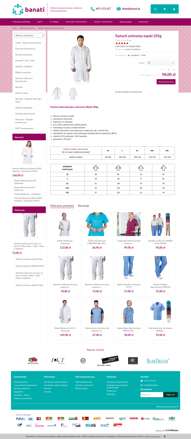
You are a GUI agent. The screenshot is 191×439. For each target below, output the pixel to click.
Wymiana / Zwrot (21, 394)
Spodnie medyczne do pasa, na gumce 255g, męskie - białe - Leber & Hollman (29, 275)
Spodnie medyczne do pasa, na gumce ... (65, 285)
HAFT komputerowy (24, 128)
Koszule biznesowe (23, 54)
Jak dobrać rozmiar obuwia (55, 381)
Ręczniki (19, 87)
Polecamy (20, 210)
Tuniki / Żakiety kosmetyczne (28, 43)
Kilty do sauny (21, 93)
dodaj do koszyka (166, 81)
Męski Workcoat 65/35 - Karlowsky (65, 329)
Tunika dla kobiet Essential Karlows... (128, 242)
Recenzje (83, 205)
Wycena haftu (81, 388)
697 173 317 (103, 8)
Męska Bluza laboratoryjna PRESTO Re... (129, 329)
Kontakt (143, 21)
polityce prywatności (152, 436)
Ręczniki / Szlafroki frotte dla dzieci (28, 100)
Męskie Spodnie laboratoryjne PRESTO (160, 285)
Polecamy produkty (62, 205)
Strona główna (21, 21)
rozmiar (141, 63)
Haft (40, 21)
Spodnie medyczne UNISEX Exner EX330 (160, 242)
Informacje (49, 376)
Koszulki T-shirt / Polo (25, 60)
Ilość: (163, 69)
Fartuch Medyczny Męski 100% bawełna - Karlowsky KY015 (28, 199)
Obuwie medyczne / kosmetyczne (24, 79)
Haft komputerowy (85, 376)
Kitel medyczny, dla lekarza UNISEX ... (160, 329)
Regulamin (126, 21)
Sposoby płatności (76, 21)
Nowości (19, 137)
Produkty (111, 376)
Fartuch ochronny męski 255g (29, 259)
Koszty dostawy (103, 21)
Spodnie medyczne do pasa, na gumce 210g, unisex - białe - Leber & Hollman (29, 246)
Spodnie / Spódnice (24, 66)
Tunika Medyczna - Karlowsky (65, 242)
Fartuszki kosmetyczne (25, 48)
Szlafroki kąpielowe (24, 107)
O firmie (54, 21)
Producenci (112, 390)
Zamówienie (20, 376)
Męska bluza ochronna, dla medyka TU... (97, 329)
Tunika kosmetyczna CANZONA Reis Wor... (97, 242)
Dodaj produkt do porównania (128, 92)
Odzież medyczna (23, 72)
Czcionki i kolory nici (84, 385)
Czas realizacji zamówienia (25, 385)
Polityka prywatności (23, 398)
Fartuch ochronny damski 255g (29, 285)
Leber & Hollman (133, 49)
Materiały (111, 394)
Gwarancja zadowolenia (117, 381)
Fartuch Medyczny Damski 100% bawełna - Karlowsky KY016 (26, 169)
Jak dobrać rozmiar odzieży (56, 385)
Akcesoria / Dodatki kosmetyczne (24, 121)
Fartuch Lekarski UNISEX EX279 (30, 266)
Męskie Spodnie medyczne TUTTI (129, 285)
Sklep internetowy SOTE (167, 406)
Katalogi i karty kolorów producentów (117, 386)
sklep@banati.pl (131, 8)
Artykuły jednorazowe (25, 113)
